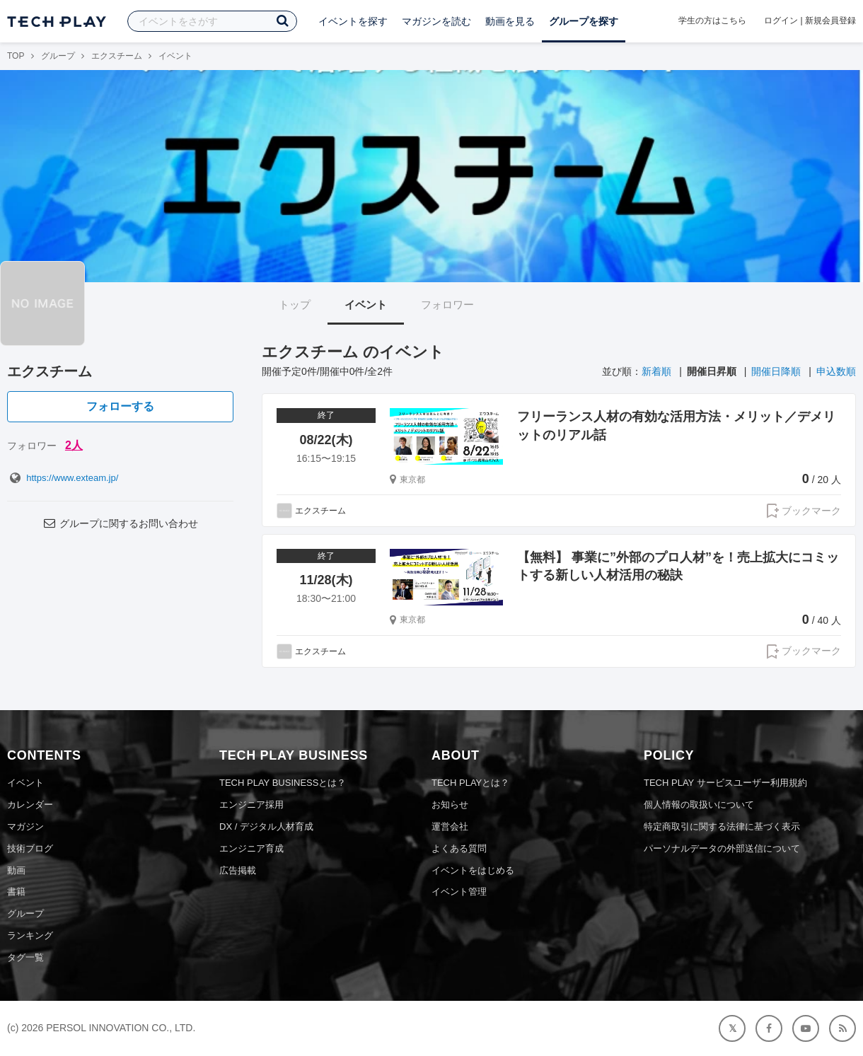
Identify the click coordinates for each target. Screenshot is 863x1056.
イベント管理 (459, 891)
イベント (365, 304)
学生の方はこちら (712, 20)
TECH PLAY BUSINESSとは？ (282, 782)
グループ (58, 56)
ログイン (781, 20)
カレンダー (30, 804)
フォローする (120, 406)
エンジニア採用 (251, 804)
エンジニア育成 (251, 848)
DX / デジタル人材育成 (266, 826)
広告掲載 (237, 870)
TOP (15, 56)
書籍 (16, 891)
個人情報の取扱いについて (699, 804)
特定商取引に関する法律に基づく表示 (722, 826)
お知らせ (450, 804)
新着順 (656, 371)
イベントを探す (353, 21)
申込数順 (836, 371)
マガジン (25, 826)
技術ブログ (30, 848)
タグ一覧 (25, 957)
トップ (295, 304)
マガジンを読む (436, 21)
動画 (16, 870)
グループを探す (583, 21)
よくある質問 (459, 848)
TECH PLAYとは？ (470, 782)
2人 (74, 445)
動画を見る (510, 21)
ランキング (30, 935)
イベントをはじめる (473, 870)
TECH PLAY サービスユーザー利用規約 (725, 782)
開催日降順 (776, 371)
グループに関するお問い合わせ (120, 523)
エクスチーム (116, 56)
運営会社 (450, 826)
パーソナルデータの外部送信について (722, 848)
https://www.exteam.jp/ (62, 477)
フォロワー (447, 304)
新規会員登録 (830, 20)
